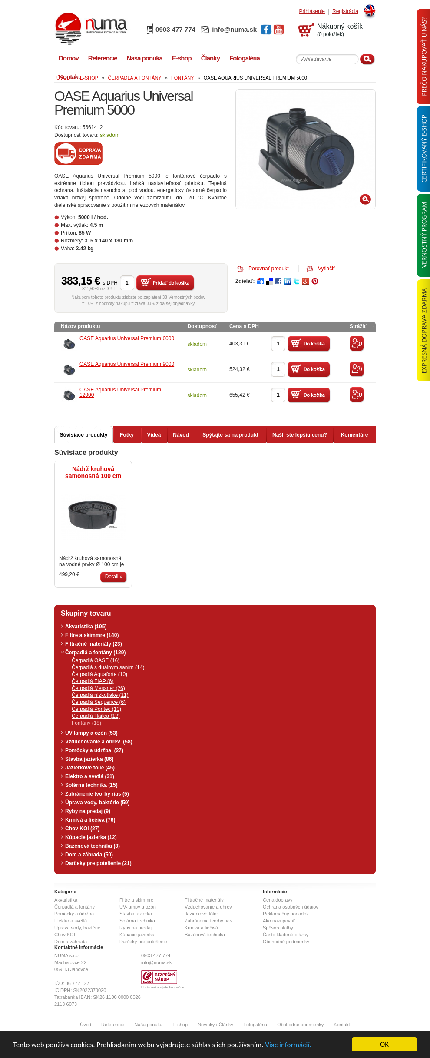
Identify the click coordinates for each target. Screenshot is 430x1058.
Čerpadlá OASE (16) (95, 660)
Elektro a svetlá (70, 920)
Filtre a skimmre (136, 899)
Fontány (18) (86, 723)
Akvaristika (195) (85, 627)
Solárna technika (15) (91, 785)
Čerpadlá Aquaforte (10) (99, 674)
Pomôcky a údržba (74, 913)
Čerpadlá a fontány (74, 906)
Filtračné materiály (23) (93, 644)
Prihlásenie (312, 11)
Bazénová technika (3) (92, 846)
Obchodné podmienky (286, 941)
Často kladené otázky (285, 934)
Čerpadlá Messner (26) (98, 688)
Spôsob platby (278, 927)
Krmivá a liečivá (201, 927)
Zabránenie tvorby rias (208, 920)
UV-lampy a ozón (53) (91, 733)
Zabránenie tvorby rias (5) (97, 794)
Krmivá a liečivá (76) (90, 820)
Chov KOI (64, 934)
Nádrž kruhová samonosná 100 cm (93, 472)
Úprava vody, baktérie (77, 927)
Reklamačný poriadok (286, 913)
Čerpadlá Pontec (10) (96, 709)
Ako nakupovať (279, 920)
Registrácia (345, 11)
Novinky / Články (215, 1024)
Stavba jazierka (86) (89, 759)
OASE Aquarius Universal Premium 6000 (126, 338)
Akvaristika (65, 899)
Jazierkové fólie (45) (90, 768)
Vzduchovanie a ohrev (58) (98, 742)
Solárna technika (137, 920)
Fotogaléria (255, 1024)
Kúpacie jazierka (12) (91, 837)
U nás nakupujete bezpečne (162, 987)
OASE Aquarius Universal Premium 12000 (120, 392)
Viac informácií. (288, 1044)
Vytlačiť (326, 268)
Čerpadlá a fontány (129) (95, 653)
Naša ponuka (148, 1024)
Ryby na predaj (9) (87, 811)
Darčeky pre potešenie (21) (98, 863)
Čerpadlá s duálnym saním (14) (108, 667)
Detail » (114, 577)
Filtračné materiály (204, 899)
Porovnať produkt (268, 268)
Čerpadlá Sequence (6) (99, 702)
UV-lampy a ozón (137, 906)
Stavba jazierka (135, 913)
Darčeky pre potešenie (143, 941)
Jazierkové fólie (201, 913)
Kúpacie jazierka (137, 934)
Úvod (85, 1024)
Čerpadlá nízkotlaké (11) (100, 695)
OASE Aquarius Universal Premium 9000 (126, 364)
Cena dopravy (278, 899)
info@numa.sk (234, 29)
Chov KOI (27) (82, 829)
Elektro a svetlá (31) (89, 776)
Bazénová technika (205, 934)
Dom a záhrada (70, 941)
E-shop (180, 1024)
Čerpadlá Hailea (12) (96, 716)
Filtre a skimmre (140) (92, 635)
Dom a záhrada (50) (89, 855)
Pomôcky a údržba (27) (94, 750)
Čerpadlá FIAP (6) (93, 681)
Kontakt (342, 1024)
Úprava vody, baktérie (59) (97, 802)
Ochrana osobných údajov (290, 906)
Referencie (112, 1024)
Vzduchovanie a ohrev (208, 906)
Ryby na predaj (135, 927)
